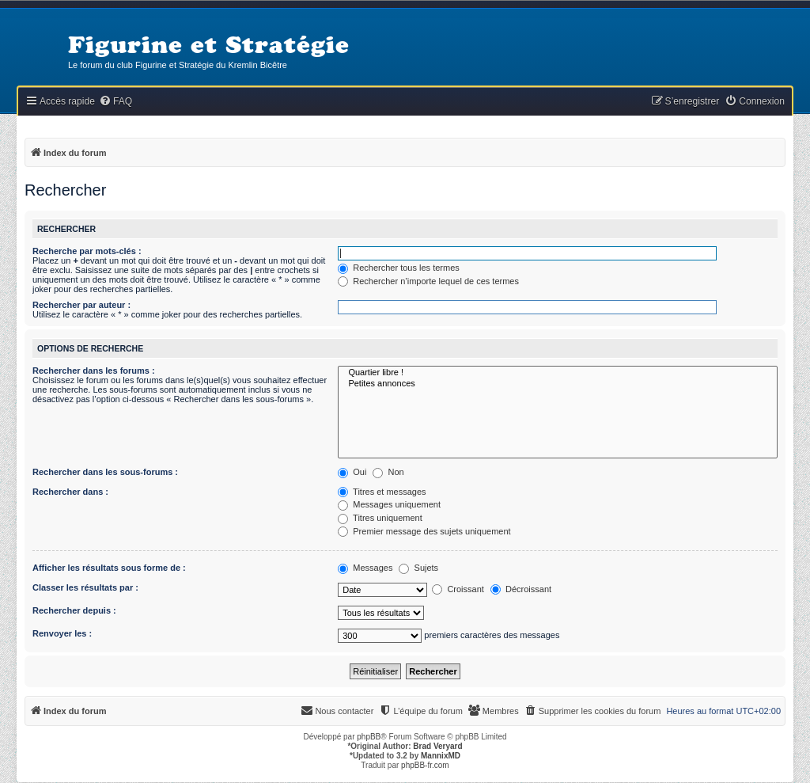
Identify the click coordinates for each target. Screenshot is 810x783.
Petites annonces (557, 384)
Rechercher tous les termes (399, 267)
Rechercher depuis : (74, 610)
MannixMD (440, 755)
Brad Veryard (437, 746)
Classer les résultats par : (85, 587)
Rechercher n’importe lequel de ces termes (428, 281)
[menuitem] (115, 101)
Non (388, 472)
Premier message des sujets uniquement (424, 531)
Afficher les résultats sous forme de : (109, 567)
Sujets (418, 567)
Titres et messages (382, 491)
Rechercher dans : (70, 491)
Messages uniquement (389, 504)
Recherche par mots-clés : (87, 251)
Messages (365, 567)
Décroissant (520, 589)
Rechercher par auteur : (81, 305)
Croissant (458, 589)
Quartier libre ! (557, 372)
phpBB (368, 736)
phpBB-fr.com (425, 765)
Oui (352, 472)
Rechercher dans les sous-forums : (105, 472)
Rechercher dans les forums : (93, 370)
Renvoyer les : (62, 633)
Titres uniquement (380, 518)
